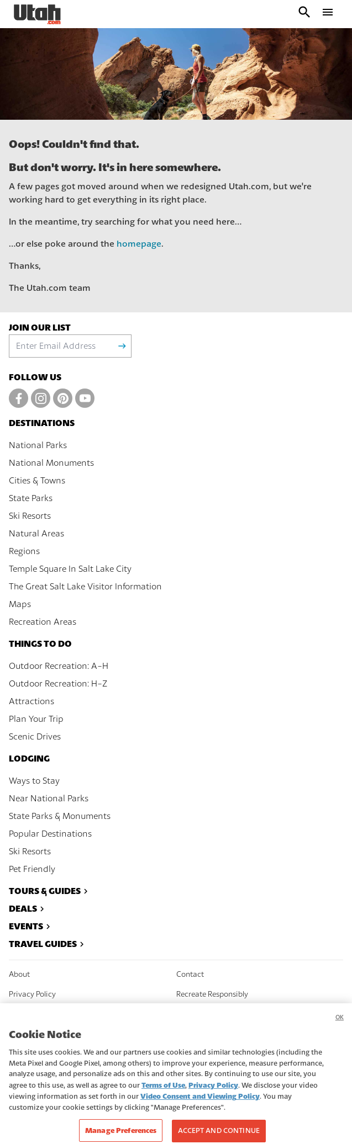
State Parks (30, 498)
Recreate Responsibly (212, 994)
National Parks (38, 445)
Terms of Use (163, 1094)
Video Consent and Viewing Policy (200, 1106)
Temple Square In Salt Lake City (70, 569)
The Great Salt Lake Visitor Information (85, 587)
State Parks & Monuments (60, 816)
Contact (190, 974)
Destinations (42, 423)
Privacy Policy (32, 994)
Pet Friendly (32, 869)
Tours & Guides (50, 891)
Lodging (29, 758)
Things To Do (40, 643)
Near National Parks (48, 799)
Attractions (31, 701)
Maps (20, 604)
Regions (24, 551)
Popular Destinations (50, 834)
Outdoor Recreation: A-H (58, 666)
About (19, 974)
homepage (139, 244)
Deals (28, 908)
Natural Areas (36, 534)
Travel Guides (48, 944)
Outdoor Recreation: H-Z (58, 684)
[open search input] (304, 14)
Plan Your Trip (36, 719)
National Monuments (51, 463)
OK (339, 1026)
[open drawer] (327, 14)
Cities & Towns (37, 481)
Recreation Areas (42, 622)
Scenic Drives (35, 737)
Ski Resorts (30, 516)
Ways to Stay (34, 781)
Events (31, 926)
